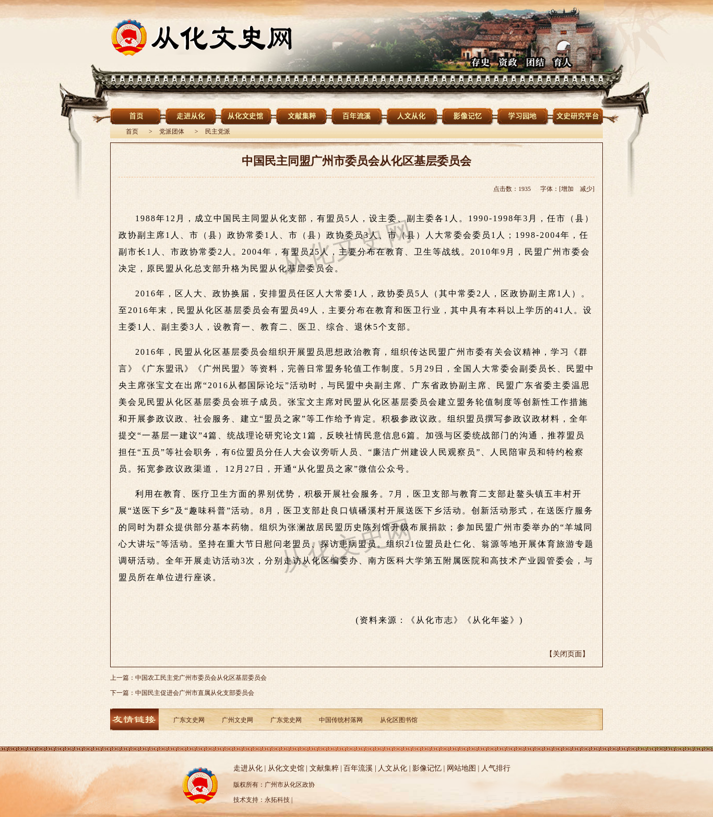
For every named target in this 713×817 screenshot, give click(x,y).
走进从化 (248, 768)
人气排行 (495, 768)
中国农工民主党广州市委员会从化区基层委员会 (201, 677)
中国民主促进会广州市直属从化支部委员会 (194, 692)
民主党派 (217, 131)
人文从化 (392, 768)
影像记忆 (427, 768)
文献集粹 (324, 768)
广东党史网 (286, 720)
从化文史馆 (286, 768)
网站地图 (461, 768)
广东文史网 (189, 720)
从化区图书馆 (399, 720)
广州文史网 (237, 720)
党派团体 (171, 131)
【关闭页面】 (567, 654)
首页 (132, 131)
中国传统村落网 (341, 720)
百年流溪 (358, 768)
